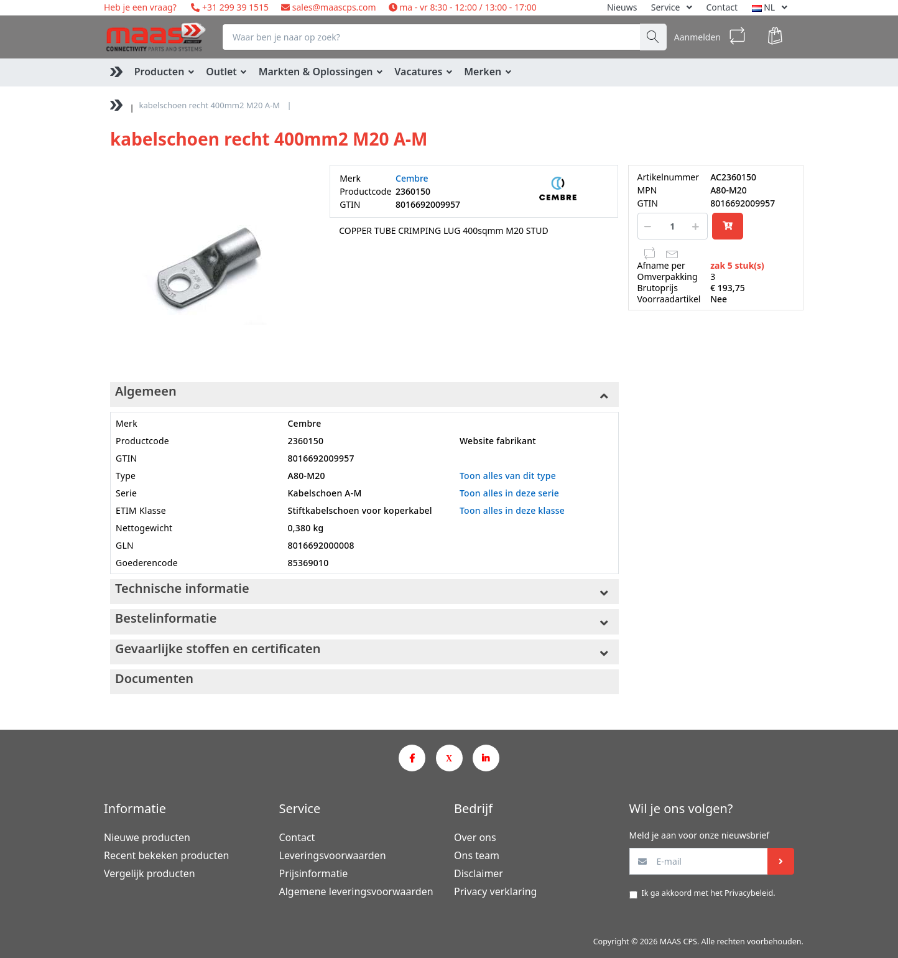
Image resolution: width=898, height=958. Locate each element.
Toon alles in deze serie (509, 493)
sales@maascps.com (334, 7)
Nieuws (622, 7)
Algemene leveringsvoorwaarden (356, 891)
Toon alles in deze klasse (512, 510)
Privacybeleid (748, 893)
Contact (722, 7)
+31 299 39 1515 (234, 7)
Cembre (412, 178)
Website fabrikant (498, 441)
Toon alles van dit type (508, 475)
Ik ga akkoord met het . (708, 893)
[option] (210, 265)
